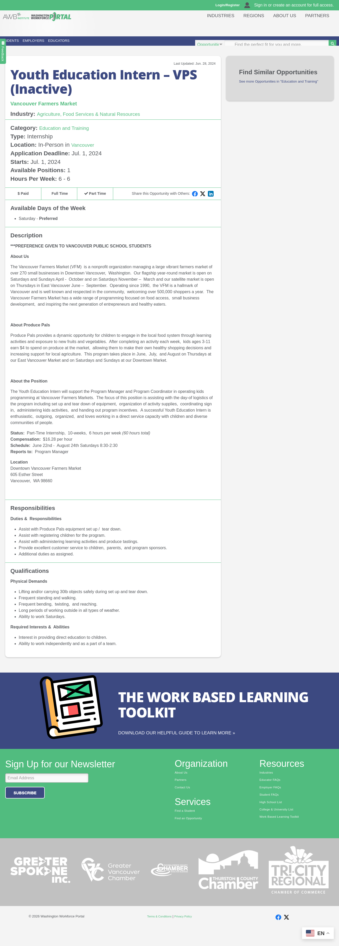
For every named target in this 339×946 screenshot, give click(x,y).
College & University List (279, 826)
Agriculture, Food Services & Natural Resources (98, 121)
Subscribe (25, 806)
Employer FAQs (272, 802)
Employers (72, 44)
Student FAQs (271, 810)
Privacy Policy (185, 933)
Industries (212, 27)
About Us (281, 27)
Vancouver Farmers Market (50, 110)
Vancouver (85, 152)
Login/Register (230, 5)
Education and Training (69, 135)
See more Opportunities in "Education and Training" (278, 91)
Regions (247, 27)
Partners (316, 27)
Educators (125, 44)
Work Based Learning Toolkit (283, 834)
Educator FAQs (272, 794)
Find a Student (187, 826)
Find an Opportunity (191, 834)
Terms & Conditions (157, 933)
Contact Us (184, 802)
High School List (272, 818)
